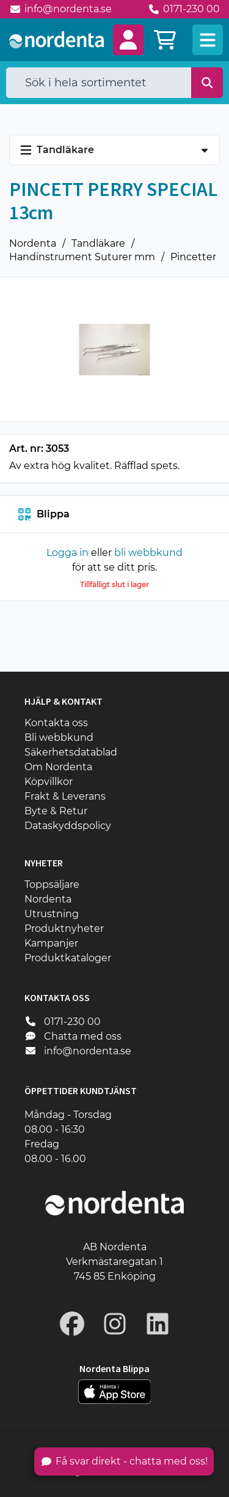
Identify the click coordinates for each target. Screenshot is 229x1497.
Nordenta (32, 243)
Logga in (67, 552)
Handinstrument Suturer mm (82, 257)
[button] (128, 39)
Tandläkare (98, 243)
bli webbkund (148, 552)
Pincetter (193, 257)
